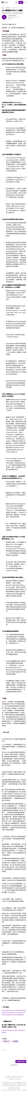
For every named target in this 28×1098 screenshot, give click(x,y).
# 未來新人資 (6, 1041)
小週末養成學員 (12, 15)
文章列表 (7, 7)
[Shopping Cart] (16, 2)
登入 (21, 2)
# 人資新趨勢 (15, 1041)
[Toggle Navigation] (26, 2)
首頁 (3, 7)
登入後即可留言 (21, 1061)
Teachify (24, 1090)
